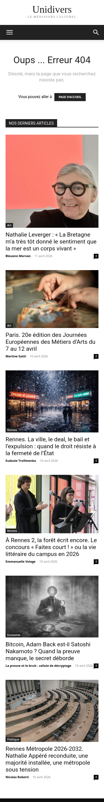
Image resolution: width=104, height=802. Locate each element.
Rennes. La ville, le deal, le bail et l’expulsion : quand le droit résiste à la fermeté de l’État (51, 446)
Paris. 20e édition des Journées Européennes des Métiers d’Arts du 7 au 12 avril (50, 342)
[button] (96, 32)
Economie (13, 635)
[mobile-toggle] (9, 32)
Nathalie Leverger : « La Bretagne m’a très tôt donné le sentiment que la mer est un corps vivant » (51, 241)
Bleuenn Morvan (18, 256)
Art (9, 225)
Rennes (12, 430)
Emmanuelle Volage (20, 561)
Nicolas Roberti (17, 777)
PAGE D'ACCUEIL (70, 97)
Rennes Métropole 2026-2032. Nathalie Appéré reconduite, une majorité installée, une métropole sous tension (48, 759)
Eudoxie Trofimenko (21, 460)
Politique (13, 739)
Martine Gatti (16, 356)
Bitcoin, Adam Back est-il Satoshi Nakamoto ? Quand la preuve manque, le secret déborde (48, 651)
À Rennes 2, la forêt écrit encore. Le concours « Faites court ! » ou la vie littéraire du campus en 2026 (51, 547)
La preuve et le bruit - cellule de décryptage (38, 665)
